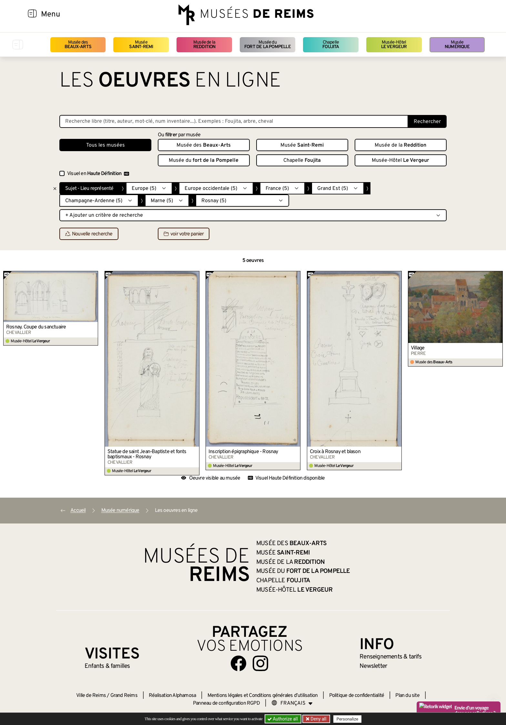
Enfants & (107, 666)
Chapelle (330, 44)
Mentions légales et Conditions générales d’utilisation (262, 695)
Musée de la (204, 44)
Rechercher (427, 122)
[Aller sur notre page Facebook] (238, 663)
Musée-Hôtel (394, 44)
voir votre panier (184, 234)
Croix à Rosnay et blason (335, 451)
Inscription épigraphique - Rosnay (243, 451)
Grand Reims (123, 695)
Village (417, 348)
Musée (141, 44)
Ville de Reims (91, 695)
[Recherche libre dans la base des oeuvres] (233, 121)
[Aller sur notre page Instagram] (260, 663)
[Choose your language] (292, 703)
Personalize (347, 719)
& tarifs (390, 657)
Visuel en (98, 174)
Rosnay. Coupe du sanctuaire (36, 327)
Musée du (267, 44)
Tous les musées (105, 145)
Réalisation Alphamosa (172, 695)
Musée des (78, 44)
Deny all (317, 718)
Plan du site (407, 695)
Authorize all (283, 718)
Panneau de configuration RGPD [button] (226, 703)
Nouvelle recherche (89, 234)
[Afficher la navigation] (32, 14)
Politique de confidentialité (356, 695)
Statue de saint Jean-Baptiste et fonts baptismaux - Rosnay (147, 454)
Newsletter (373, 666)
